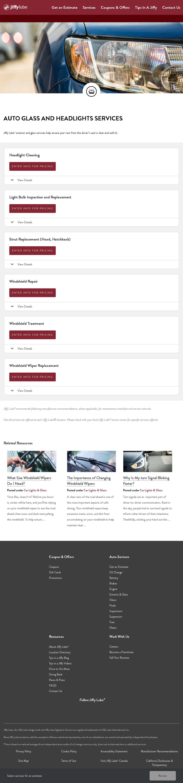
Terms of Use (68, 761)
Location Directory (59, 652)
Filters (113, 600)
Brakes (113, 583)
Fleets (113, 628)
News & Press (57, 680)
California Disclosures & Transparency (159, 763)
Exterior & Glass (118, 594)
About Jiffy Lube (59, 647)
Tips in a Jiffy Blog (59, 658)
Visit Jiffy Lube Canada (114, 761)
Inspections (115, 611)
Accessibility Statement (114, 751)
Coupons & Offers (115, 7)
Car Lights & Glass (35, 490)
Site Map (23, 761)
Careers (113, 647)
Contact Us (171, 7)
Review (163, 776)
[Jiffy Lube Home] (16, 7)
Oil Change (115, 572)
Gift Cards (55, 572)
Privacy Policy (23, 751)
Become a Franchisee (121, 652)
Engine (113, 589)
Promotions (55, 578)
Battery (113, 578)
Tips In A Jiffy (146, 7)
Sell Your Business (119, 658)
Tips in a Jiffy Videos (60, 663)
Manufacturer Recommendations (159, 751)
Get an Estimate (64, 7)
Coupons (54, 567)
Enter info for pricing (32, 166)
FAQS (52, 685)
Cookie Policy (68, 751)
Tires (112, 622)
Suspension (115, 617)
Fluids (112, 605)
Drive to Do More (59, 669)
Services (89, 7)
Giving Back (55, 674)
